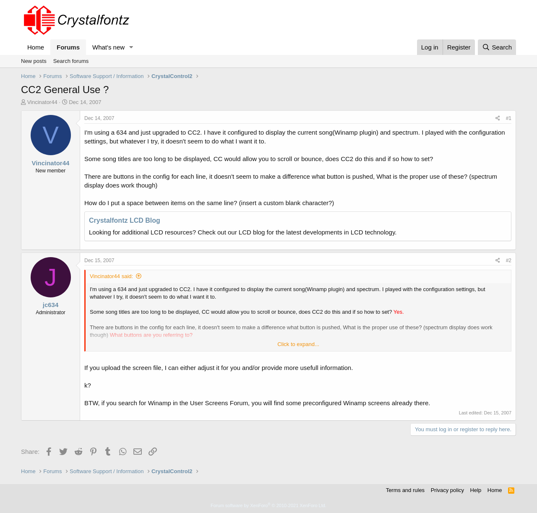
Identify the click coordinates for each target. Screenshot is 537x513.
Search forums (71, 61)
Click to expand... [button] (298, 344)
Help (476, 490)
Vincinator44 (42, 102)
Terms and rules (405, 490)
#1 (508, 118)
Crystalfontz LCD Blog (124, 220)
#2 (508, 260)
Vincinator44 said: (111, 276)
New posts (34, 61)
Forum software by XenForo (268, 505)
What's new (108, 47)
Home (35, 47)
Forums (68, 47)
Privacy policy (447, 490)
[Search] (497, 47)
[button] (131, 47)
